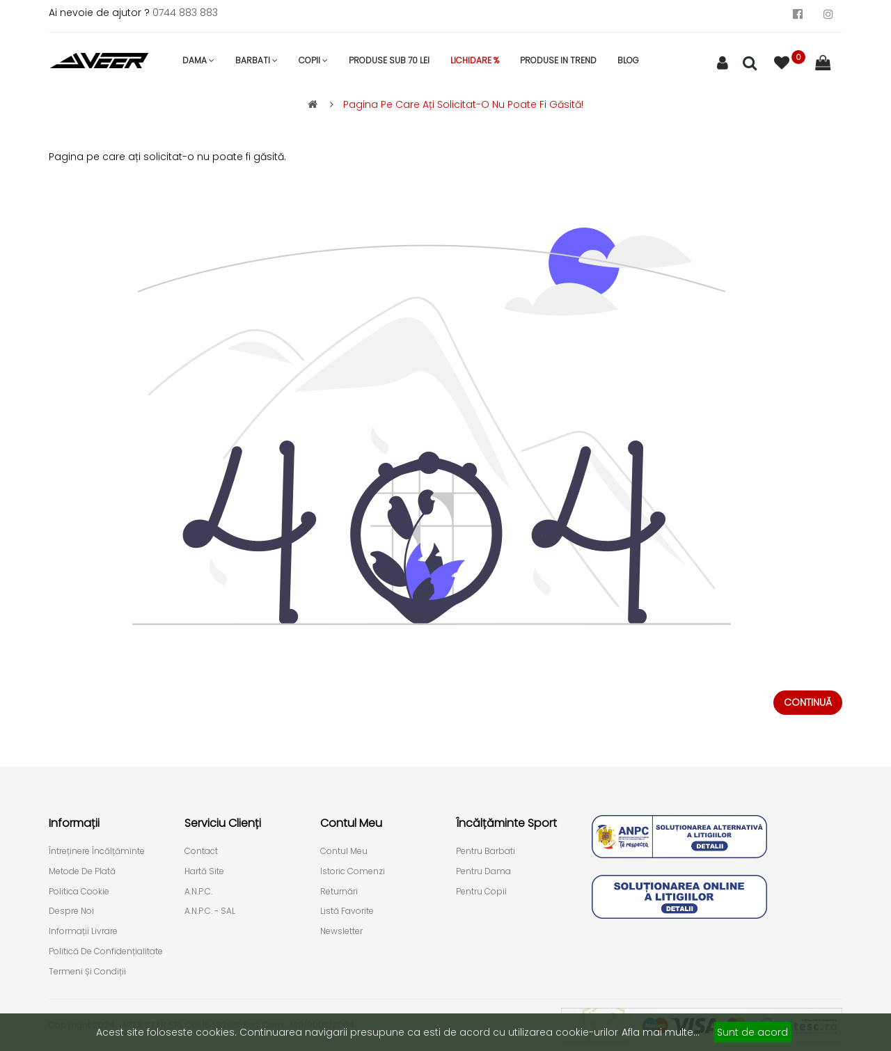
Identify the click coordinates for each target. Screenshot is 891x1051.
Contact (201, 851)
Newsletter (341, 931)
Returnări (339, 891)
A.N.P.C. (198, 891)
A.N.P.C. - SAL (209, 911)
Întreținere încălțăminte (97, 851)
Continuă (808, 702)
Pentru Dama (483, 871)
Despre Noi (71, 911)
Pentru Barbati (485, 851)
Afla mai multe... (661, 1032)
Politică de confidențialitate (106, 951)
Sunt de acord (752, 1032)
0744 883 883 (185, 12)
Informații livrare (83, 931)
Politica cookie (79, 891)
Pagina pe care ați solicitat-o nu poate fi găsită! (463, 104)
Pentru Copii (481, 891)
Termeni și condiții (87, 971)
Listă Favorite (347, 911)
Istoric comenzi (352, 871)
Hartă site (204, 871)
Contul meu (344, 851)
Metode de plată (82, 871)
